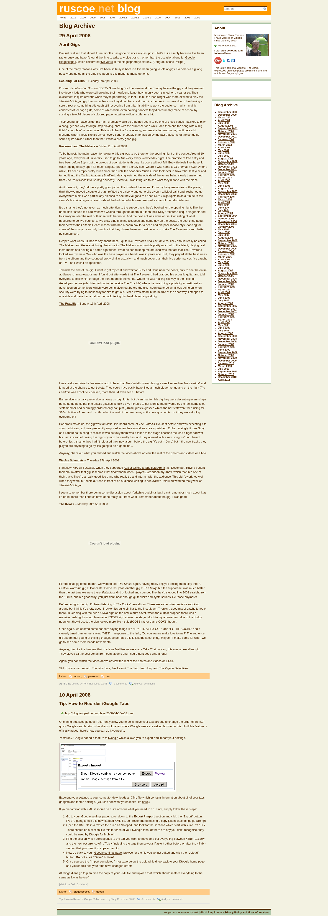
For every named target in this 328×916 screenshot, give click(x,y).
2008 (102, 17)
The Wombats (101, 668)
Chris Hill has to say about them (97, 241)
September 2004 (228, 215)
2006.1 (147, 17)
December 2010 (227, 377)
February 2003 (226, 174)
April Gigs (69, 44)
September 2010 (228, 371)
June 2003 (224, 185)
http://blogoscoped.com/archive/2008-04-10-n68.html (99, 713)
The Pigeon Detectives (173, 668)
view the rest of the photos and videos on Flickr (176, 453)
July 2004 (223, 210)
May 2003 (223, 183)
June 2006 (224, 265)
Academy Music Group (143, 171)
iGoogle (113, 738)
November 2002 (227, 166)
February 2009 (226, 347)
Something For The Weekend (128, 88)
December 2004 (227, 224)
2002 (187, 17)
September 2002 (228, 161)
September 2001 (228, 128)
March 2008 (225, 319)
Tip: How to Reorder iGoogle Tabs (94, 703)
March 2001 (225, 117)
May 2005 (223, 229)
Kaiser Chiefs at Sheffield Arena (144, 467)
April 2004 (224, 202)
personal (93, 676)
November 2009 (227, 357)
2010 (83, 17)
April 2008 (224, 322)
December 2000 (227, 114)
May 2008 (223, 325)
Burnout (150, 472)
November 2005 (227, 245)
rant (108, 676)
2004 (168, 17)
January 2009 (226, 344)
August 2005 (225, 237)
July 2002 (223, 155)
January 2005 (226, 226)
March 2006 (225, 256)
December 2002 (227, 169)
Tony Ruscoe (90, 683)
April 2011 (224, 379)
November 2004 (227, 221)
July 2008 (223, 330)
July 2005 (223, 235)
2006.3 (123, 17)
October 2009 (226, 355)
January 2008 (226, 314)
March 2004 (225, 199)
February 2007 (226, 286)
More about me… (228, 45)
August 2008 (225, 333)
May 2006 (223, 262)
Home (62, 17)
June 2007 (224, 297)
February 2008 (226, 317)
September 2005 (228, 240)
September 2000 (228, 112)
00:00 (132, 897)
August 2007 (225, 303)
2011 (73, 17)
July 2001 (223, 123)
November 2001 (227, 133)
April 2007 (224, 292)
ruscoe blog (100, 9)
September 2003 (228, 191)
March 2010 (225, 366)
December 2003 (227, 194)
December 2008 (227, 341)
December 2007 (227, 311)
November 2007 (227, 308)
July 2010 (223, 368)
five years (106, 62)
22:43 (104, 683)
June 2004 (224, 207)
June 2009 (224, 349)
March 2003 (225, 177)
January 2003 (226, 172)
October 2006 (226, 276)
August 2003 (225, 188)
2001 (197, 17)
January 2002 (226, 139)
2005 (158, 17)
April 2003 (224, 180)
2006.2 (135, 17)
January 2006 (226, 251)
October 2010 (226, 374)
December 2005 (227, 248)
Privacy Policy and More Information (247, 911)
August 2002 (225, 158)
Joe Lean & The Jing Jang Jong (132, 668)
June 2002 (224, 153)
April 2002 (224, 147)
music (77, 676)
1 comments (120, 683)
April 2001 (224, 120)
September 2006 (228, 273)
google (100, 890)
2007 (112, 17)
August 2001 (225, 125)
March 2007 (225, 289)
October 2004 (226, 218)
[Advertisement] (241, 90)
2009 (93, 17)
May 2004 (223, 205)
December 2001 (227, 136)
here (145, 802)
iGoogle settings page (95, 816)
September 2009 (228, 352)
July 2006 (223, 267)
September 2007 (228, 306)
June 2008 (224, 327)
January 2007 (226, 284)
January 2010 (226, 363)
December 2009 (227, 360)
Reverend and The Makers (77, 146)
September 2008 (228, 336)
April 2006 (224, 259)
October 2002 (226, 164)
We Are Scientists (71, 460)
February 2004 (226, 196)
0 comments (148, 897)
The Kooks (66, 504)
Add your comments (144, 683)
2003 (177, 17)
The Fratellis (67, 303)
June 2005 (224, 232)
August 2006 (225, 270)
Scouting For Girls (72, 81)
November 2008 (227, 338)
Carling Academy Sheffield (98, 175)
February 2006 (226, 254)
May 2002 (223, 150)
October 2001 (226, 131)
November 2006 (227, 278)
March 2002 (225, 144)
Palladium (108, 592)
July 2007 (223, 300)
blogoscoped (81, 890)
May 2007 (223, 295)
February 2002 (226, 142)
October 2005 (226, 243)
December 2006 (227, 281)
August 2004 (225, 213)
